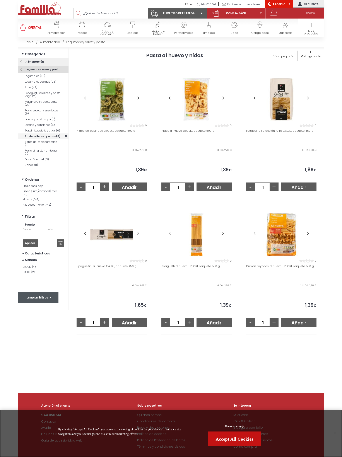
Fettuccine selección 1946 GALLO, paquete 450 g (279, 131)
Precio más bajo (33, 186)
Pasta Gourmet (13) (37, 159)
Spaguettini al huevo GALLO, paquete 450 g (107, 266)
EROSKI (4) (29, 267)
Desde (27, 229)
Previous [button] (85, 98)
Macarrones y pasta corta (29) (41, 103)
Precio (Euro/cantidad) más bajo (40, 192)
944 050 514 (208, 4)
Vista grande (310, 56)
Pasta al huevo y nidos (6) (42, 136)
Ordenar (32, 179)
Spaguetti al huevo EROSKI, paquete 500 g (190, 266)
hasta (49, 229)
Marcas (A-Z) (31, 199)
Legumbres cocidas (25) (40, 82)
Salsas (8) (31, 165)
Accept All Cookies (234, 439)
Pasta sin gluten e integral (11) (41, 152)
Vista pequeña (284, 56)
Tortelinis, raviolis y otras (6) (42, 130)
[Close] (335, 433)
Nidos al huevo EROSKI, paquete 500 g (187, 131)
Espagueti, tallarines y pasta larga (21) (42, 94)
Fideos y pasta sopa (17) (40, 119)
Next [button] (138, 98)
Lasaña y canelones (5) (40, 125)
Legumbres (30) (35, 76)
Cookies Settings (234, 426)
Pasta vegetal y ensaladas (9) (41, 112)
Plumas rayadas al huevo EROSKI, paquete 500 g (280, 266)
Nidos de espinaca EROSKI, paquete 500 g (106, 131)
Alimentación (34, 61)
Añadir (129, 187)
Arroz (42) (31, 87)
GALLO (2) (29, 272)
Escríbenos (234, 4)
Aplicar (30, 243)
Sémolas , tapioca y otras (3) (41, 143)
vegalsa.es (253, 4)
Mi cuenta (307, 4)
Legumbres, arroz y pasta (42, 69)
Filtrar (30, 216)
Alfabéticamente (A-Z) (37, 204)
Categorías (35, 54)
